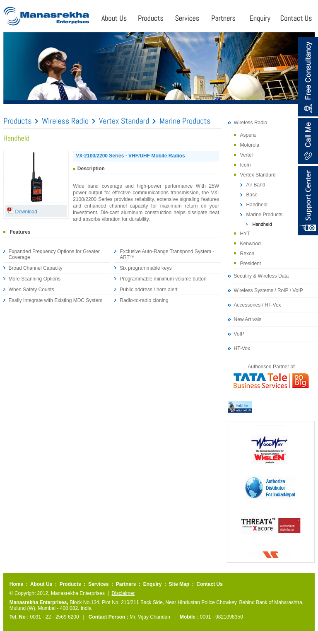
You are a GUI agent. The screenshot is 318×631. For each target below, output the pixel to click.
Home (16, 584)
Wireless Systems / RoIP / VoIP (268, 290)
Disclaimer (123, 593)
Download (22, 212)
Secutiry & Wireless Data (261, 276)
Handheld (256, 205)
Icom (245, 165)
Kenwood (250, 244)
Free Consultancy (307, 76)
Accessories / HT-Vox (257, 305)
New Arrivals (248, 319)
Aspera (248, 135)
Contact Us (209, 584)
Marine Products (264, 215)
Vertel (246, 155)
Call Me (307, 141)
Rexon (247, 253)
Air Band (255, 185)
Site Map (179, 584)
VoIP (239, 334)
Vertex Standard (258, 175)
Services (98, 584)
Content (308, 200)
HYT (245, 234)
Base (252, 195)
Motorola (250, 145)
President (250, 263)
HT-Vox (242, 348)
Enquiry (152, 584)
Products (70, 584)
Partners (126, 584)
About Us (41, 584)
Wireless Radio (250, 123)
